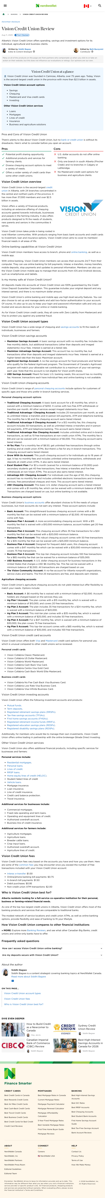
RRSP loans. (13, 772)
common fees (26, 865)
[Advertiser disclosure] (11, 21)
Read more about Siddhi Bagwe (28, 976)
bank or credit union (72, 140)
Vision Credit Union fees (17, 999)
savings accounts (70, 327)
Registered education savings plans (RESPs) (31, 725)
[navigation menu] (5, 5)
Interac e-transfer (16, 873)
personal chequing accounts (49, 388)
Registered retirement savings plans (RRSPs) (31, 712)
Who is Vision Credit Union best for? (23, 1004)
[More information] (34, 51)
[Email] (12, 981)
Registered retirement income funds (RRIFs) (31, 722)
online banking (79, 252)
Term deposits (14, 708)
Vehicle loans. (14, 782)
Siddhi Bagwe (24, 49)
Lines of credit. (15, 769)
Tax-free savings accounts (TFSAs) (26, 715)
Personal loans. (15, 766)
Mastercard (52, 640)
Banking (14, 14)
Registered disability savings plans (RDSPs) (30, 728)
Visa (38, 640)
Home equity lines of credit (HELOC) (26, 775)
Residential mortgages (19, 762)
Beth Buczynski (96, 49)
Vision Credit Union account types (22, 993)
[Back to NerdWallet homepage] (3, 14)
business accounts (34, 502)
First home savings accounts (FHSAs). (27, 718)
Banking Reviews (36, 930)
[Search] (99, 5)
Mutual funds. (14, 705)
